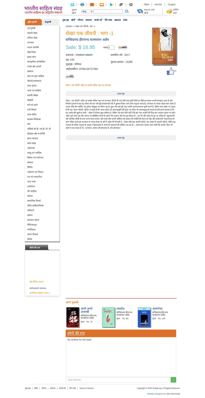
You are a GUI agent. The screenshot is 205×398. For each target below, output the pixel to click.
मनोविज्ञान (31, 229)
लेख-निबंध (31, 52)
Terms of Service (86, 388)
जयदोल (120, 308)
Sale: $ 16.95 (80, 47)
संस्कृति (30, 100)
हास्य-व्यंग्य (31, 57)
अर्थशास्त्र (31, 148)
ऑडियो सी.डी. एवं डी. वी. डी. (39, 129)
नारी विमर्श (31, 109)
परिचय (80, 20)
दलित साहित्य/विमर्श (35, 205)
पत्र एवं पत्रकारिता (34, 177)
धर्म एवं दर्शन (32, 105)
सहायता (117, 20)
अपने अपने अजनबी (86, 310)
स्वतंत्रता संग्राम (33, 220)
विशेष (29, 239)
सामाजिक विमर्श (34, 200)
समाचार (89, 20)
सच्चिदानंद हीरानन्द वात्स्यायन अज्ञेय (87, 39)
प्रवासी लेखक (32, 95)
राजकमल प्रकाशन (84, 55)
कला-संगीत (32, 114)
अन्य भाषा (31, 181)
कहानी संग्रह (32, 33)
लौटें (71, 76)
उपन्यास (30, 42)
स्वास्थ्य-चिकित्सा (34, 119)
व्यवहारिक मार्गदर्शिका (36, 61)
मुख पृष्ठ (65, 20)
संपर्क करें (98, 20)
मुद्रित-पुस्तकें (32, 22)
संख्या (105, 47)
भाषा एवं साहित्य (34, 90)
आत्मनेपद (157, 308)
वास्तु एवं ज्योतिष (34, 153)
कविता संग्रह (32, 37)
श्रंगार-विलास (32, 234)
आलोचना (31, 186)
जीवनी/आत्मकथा (34, 81)
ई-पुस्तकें (48, 22)
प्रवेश (125, 20)
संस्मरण (30, 71)
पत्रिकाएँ (30, 210)
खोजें (73, 20)
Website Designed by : (157, 394)
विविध (30, 167)
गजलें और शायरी (34, 66)
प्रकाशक (158, 4)
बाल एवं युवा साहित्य (35, 76)
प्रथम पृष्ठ (121, 93)
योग (28, 124)
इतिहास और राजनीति (36, 133)
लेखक (146, 4)
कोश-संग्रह (31, 143)
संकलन (30, 162)
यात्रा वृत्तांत (32, 85)
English (172, 4)
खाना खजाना (32, 138)
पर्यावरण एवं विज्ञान (35, 172)
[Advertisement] (121, 162)
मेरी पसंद (108, 20)
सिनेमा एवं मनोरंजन (35, 157)
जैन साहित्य (32, 191)
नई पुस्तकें (31, 28)
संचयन (30, 196)
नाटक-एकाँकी (33, 47)
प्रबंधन (30, 215)
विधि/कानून (32, 224)
